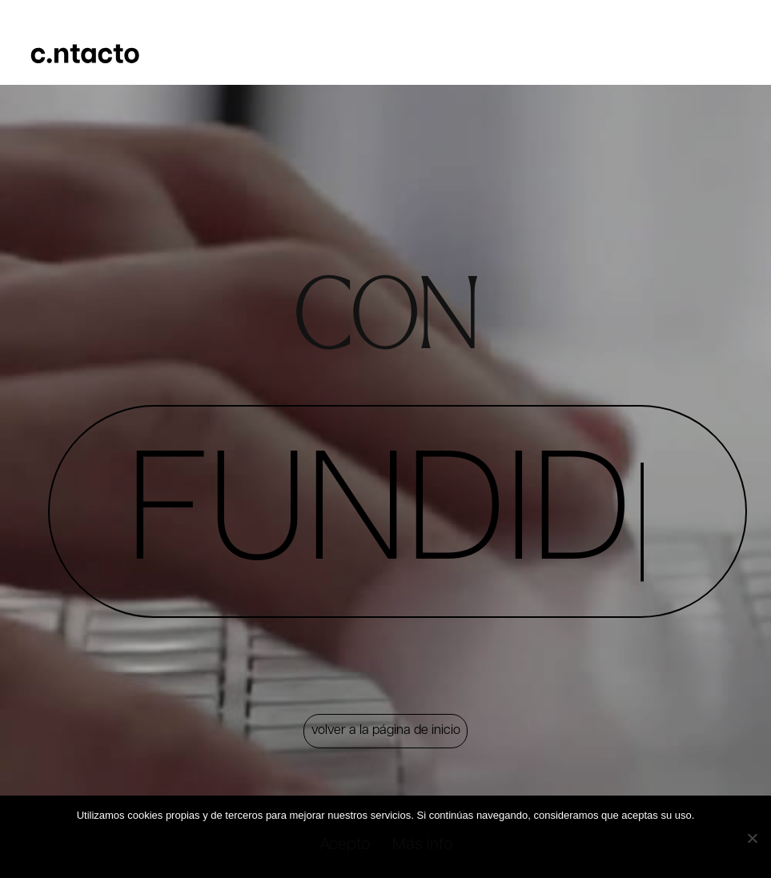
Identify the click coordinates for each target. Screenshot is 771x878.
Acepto (347, 848)
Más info (428, 848)
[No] (750, 836)
